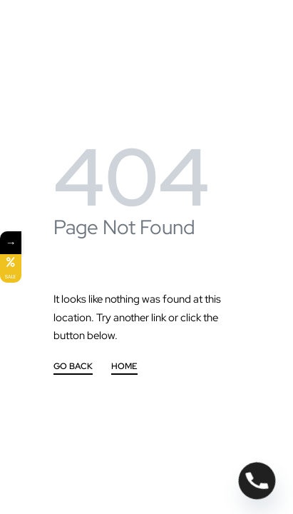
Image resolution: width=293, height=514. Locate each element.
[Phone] (257, 480)
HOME (124, 367)
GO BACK (73, 367)
